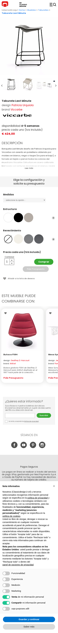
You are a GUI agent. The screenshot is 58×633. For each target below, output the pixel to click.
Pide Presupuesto (36, 269)
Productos (52, 4)
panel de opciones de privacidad (18, 564)
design (16, 360)
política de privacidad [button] (37, 498)
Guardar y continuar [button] (29, 619)
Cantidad (9, 256)
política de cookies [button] (11, 516)
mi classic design (23, 4)
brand (9, 363)
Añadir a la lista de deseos (21, 278)
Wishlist (6, 313)
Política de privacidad (31, 421)
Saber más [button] (29, 626)
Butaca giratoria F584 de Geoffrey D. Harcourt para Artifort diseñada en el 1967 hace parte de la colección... (20, 370)
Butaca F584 (10, 354)
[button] (54, 486)
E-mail (20, 415)
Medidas (29, 196)
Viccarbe (16, 109)
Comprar (43, 261)
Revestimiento (29, 232)
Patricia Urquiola (23, 105)
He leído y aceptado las (22, 421)
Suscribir (43, 415)
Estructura (29, 210)
